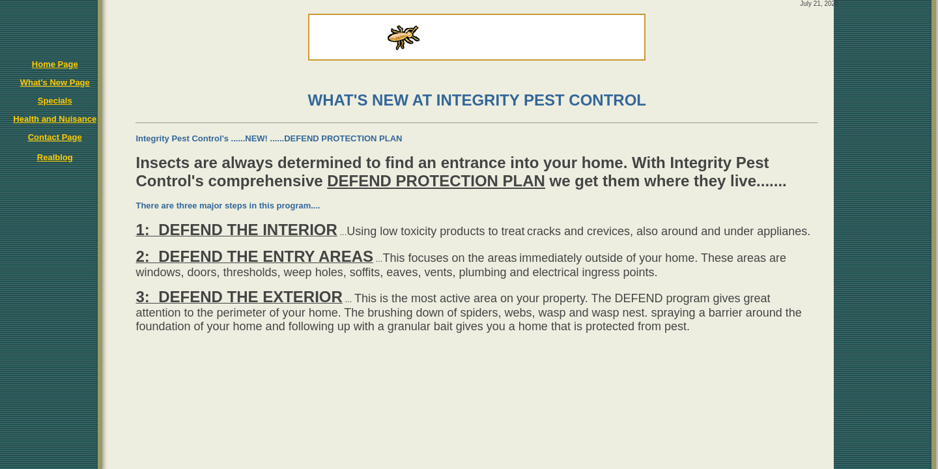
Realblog (55, 157)
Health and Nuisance (54, 119)
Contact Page (55, 137)
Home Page (55, 64)
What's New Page (55, 82)
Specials (55, 101)
